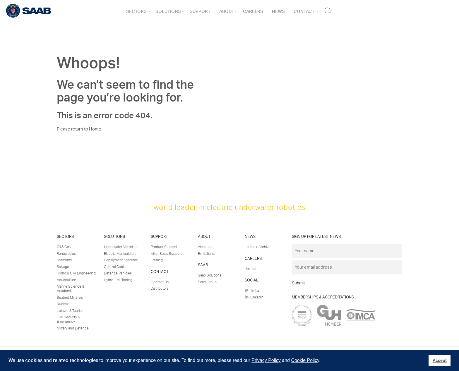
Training (157, 260)
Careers (253, 11)
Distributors (160, 288)
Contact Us (160, 282)
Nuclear (63, 304)
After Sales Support (166, 253)
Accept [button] (440, 360)
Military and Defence (73, 328)
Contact (304, 11)
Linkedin (254, 297)
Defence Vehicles (118, 273)
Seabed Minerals (70, 297)
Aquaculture (66, 280)
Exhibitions (206, 253)
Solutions (168, 11)
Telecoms (64, 260)
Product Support (164, 247)
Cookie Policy (305, 360)
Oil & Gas (64, 247)
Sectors (136, 11)
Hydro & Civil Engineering (76, 273)
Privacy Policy (266, 360)
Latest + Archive (257, 247)
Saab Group (207, 282)
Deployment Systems (121, 260)
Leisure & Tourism (70, 310)
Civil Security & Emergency (68, 319)
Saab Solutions (209, 275)
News (278, 11)
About (226, 11)
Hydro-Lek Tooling (118, 280)
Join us (250, 269)
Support (200, 11)
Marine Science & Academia (70, 289)
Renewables (66, 253)
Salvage (63, 267)
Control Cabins (115, 267)
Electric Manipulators (120, 253)
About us (205, 247)
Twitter (253, 290)
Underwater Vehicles (120, 247)
